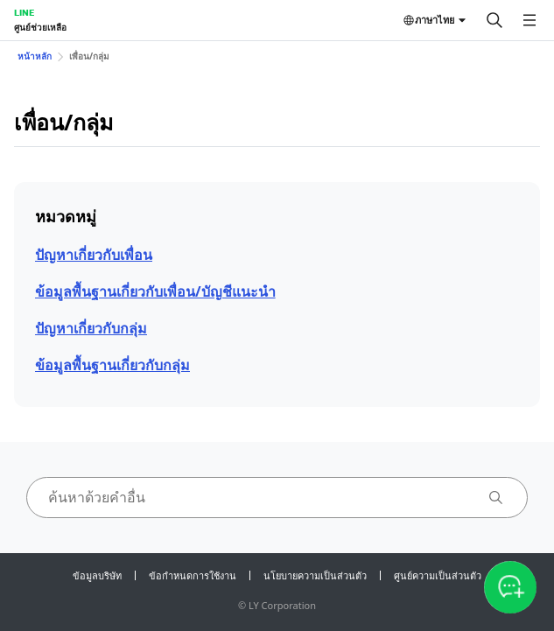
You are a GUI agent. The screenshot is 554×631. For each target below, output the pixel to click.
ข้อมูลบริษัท (97, 575)
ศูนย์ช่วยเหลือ (40, 27)
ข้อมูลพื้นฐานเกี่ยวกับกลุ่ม (112, 365)
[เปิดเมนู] (529, 20)
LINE (24, 12)
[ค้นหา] (494, 20)
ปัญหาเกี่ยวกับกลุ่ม (91, 328)
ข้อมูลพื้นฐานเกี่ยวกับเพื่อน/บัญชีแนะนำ (155, 291)
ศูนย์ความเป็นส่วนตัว (437, 575)
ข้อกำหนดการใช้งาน (192, 575)
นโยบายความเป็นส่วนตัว (315, 575)
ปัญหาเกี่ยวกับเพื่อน (93, 254)
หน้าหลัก (35, 56)
